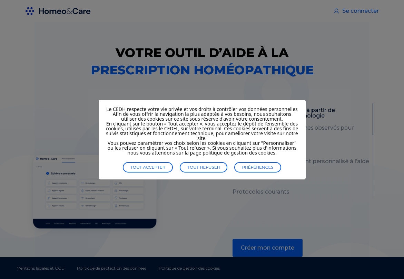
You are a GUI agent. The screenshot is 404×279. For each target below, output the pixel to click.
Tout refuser (203, 167)
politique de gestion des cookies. (240, 152)
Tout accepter (147, 167)
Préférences (257, 167)
